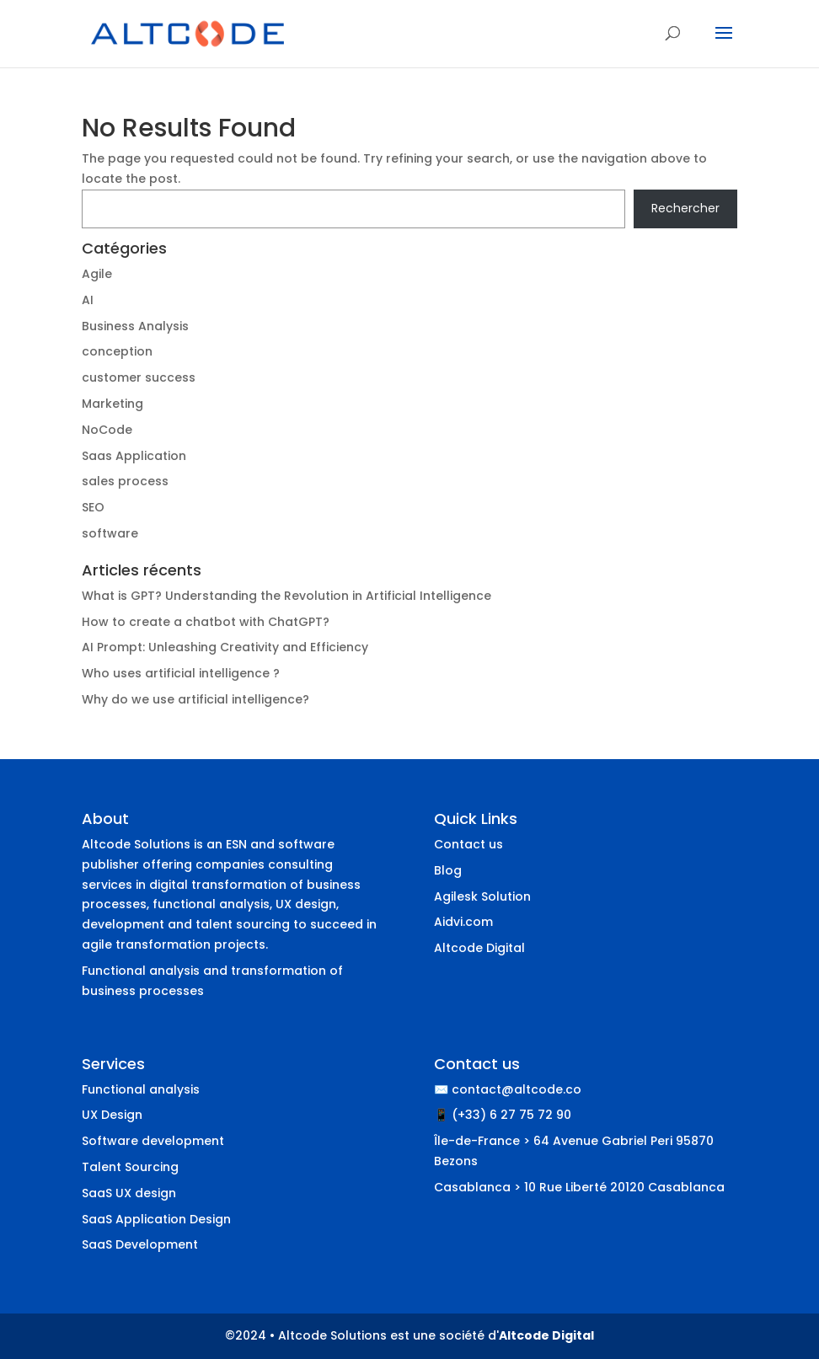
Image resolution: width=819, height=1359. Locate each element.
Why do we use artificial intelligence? (195, 699)
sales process (125, 481)
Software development (153, 1140)
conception (117, 351)
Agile (97, 273)
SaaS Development (140, 1244)
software (110, 533)
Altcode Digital (479, 947)
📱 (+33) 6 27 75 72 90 (502, 1114)
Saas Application (134, 455)
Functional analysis (141, 1089)
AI (88, 300)
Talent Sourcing (130, 1166)
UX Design (112, 1114)
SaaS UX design (129, 1193)
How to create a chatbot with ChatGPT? (205, 621)
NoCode (107, 429)
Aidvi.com (463, 921)
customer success (138, 377)
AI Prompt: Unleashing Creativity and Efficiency (225, 647)
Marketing (112, 403)
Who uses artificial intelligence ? (181, 673)
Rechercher (685, 208)
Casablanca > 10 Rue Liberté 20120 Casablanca (579, 1187)
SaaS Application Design (156, 1219)
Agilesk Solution (482, 896)
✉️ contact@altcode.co (507, 1089)
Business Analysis (135, 326)
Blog (448, 870)
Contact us (468, 844)
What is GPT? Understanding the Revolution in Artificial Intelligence (286, 595)
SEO (93, 507)
